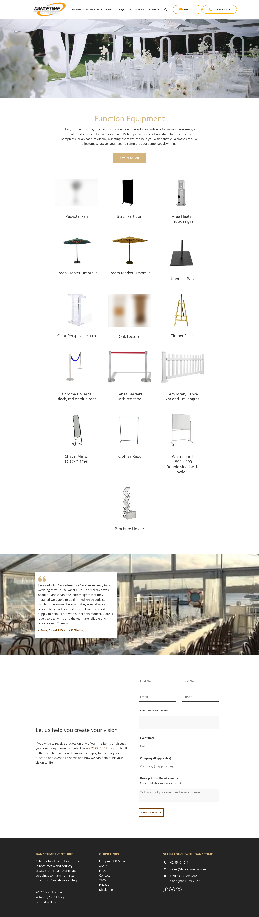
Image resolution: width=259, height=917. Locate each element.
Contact (154, 9)
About (109, 9)
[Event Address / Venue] (179, 722)
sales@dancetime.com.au (188, 869)
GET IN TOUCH (129, 155)
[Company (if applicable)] (179, 766)
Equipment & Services (114, 861)
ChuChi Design (57, 897)
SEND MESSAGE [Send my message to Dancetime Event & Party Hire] (151, 812)
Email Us (179, 7)
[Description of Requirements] (179, 795)
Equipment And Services (85, 9)
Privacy (104, 885)
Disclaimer (106, 890)
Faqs (121, 9)
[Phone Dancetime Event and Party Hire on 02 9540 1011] (100, 748)
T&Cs (102, 880)
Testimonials (136, 9)
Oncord (54, 902)
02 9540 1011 (211, 7)
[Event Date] (150, 746)
